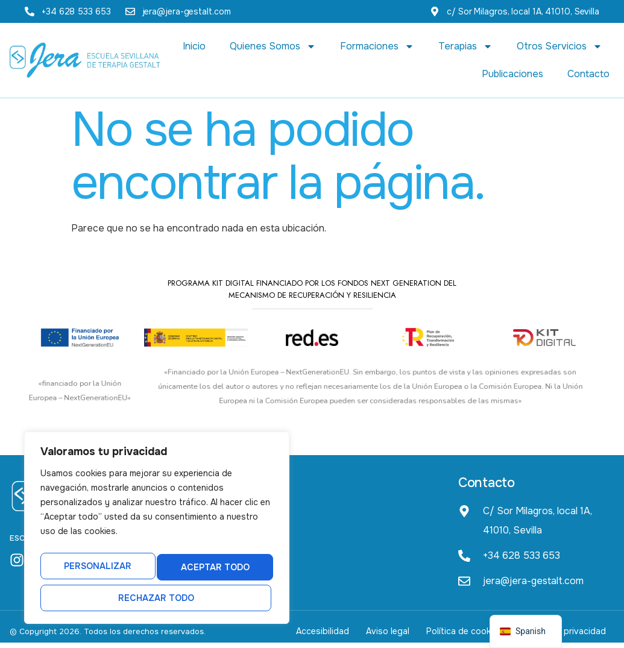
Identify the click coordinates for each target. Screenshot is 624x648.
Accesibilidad (297, 634)
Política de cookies (453, 634)
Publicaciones (512, 74)
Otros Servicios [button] (559, 46)
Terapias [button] (465, 46)
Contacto (588, 74)
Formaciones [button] (377, 46)
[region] (156, 533)
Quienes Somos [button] (273, 46)
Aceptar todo (157, 598)
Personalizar (94, 571)
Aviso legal (369, 634)
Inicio (194, 46)
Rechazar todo (210, 571)
